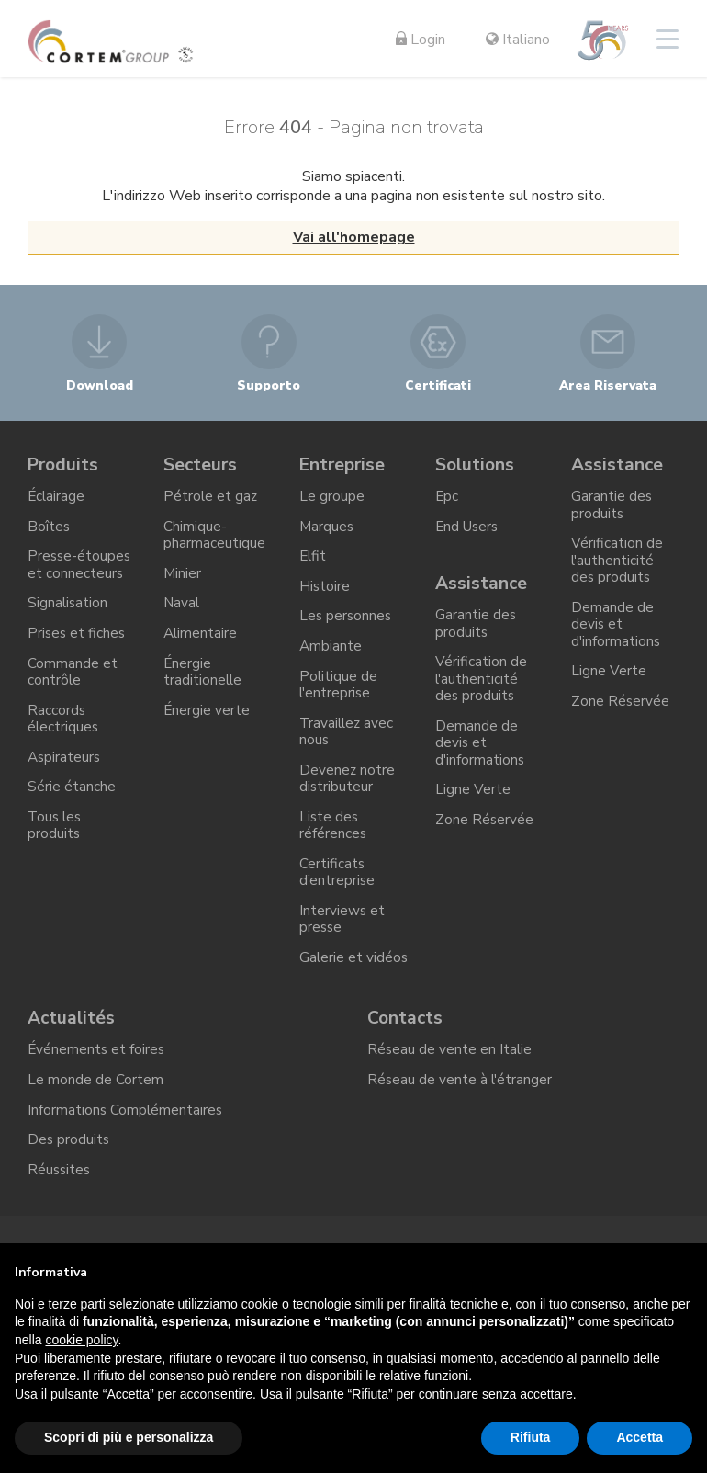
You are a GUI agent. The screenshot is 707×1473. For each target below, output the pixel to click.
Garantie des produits (476, 632)
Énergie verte (207, 723)
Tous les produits (56, 845)
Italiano (518, 39)
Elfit (313, 562)
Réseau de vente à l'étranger (461, 1128)
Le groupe (332, 499)
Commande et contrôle (73, 683)
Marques (327, 530)
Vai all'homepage (354, 237)
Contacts (405, 1063)
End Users (468, 530)
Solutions (476, 465)
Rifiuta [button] (531, 1437)
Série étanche (72, 804)
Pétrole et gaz (211, 499)
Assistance (482, 589)
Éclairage (57, 499)
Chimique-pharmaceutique (214, 539)
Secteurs (201, 465)
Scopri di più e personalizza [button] (128, 1437)
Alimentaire (201, 642)
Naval (182, 611)
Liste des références (333, 845)
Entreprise (344, 465)
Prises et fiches (78, 642)
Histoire (325, 594)
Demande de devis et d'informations (480, 756)
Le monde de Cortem (95, 1128)
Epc (447, 499)
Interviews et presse (342, 943)
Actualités (73, 1063)
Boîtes (49, 530)
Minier (182, 580)
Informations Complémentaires (126, 1160)
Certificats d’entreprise (337, 893)
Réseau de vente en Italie (450, 1097)
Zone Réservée (484, 837)
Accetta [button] (639, 1437)
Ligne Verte (473, 806)
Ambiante (331, 657)
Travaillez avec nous (348, 746)
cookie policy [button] (81, 1339)
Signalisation (68, 611)
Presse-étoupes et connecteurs (80, 571)
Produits (65, 465)
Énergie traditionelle (203, 683)
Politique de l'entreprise (338, 697)
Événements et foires (97, 1097)
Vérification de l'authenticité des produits (481, 689)
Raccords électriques (64, 732)
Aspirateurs (65, 773)
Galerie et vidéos (331, 992)
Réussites (60, 1223)
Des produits (69, 1192)
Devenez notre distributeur (347, 795)
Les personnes (346, 625)
